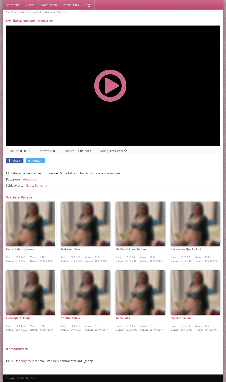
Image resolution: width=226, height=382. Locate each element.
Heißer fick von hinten (131, 249)
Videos (30, 5)
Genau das (123, 318)
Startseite (13, 5)
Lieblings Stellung (18, 318)
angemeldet (28, 361)
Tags (88, 5)
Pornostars (71, 5)
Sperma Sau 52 (71, 318)
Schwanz (41, 185)
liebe (29, 185)
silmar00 (33, 12)
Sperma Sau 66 (181, 318)
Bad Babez (11, 12)
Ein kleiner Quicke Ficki (186, 249)
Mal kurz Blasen (71, 249)
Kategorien (49, 5)
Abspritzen (30, 179)
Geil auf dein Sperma (20, 249)
